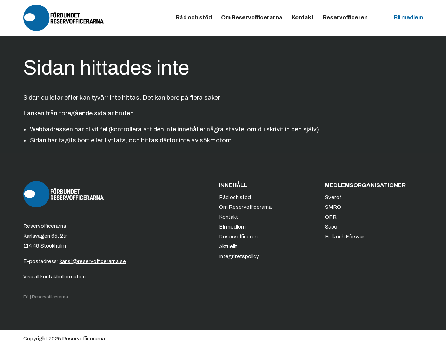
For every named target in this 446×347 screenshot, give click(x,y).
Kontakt (303, 17)
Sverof (333, 197)
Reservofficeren (345, 17)
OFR (331, 217)
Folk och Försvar (344, 236)
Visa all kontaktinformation (54, 276)
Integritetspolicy (239, 256)
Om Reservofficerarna (251, 17)
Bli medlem (408, 17)
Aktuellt (228, 246)
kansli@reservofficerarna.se (93, 261)
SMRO (333, 207)
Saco (331, 227)
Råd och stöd (194, 17)
